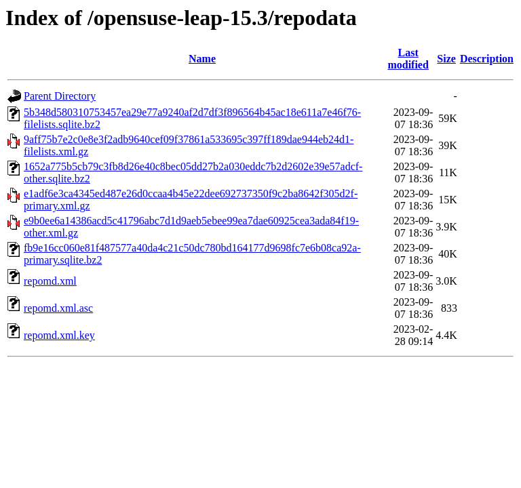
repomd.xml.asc (58, 308)
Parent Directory (60, 96)
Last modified (407, 58)
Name (202, 58)
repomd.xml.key (59, 335)
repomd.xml (50, 281)
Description (487, 58)
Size (446, 58)
